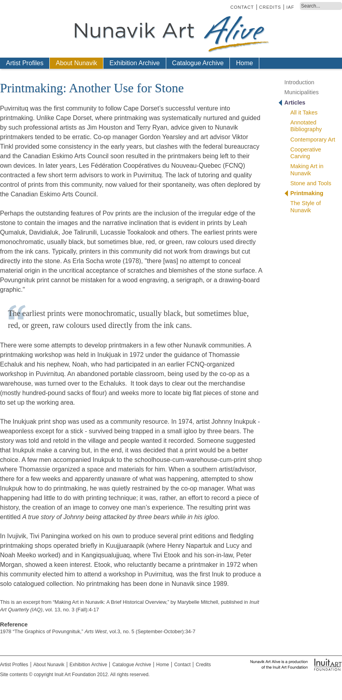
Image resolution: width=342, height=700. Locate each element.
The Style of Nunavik (305, 206)
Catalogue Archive (198, 63)
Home (244, 63)
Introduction (299, 82)
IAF (290, 7)
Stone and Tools (310, 183)
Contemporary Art (312, 139)
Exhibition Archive (134, 63)
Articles (294, 102)
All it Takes (304, 112)
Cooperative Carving (305, 152)
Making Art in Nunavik (306, 169)
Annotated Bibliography (306, 125)
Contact (242, 7)
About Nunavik (76, 63)
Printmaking (306, 193)
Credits (270, 7)
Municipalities (301, 92)
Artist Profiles (24, 63)
